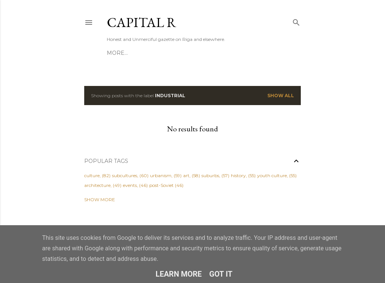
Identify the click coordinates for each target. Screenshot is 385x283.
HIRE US (164, 53)
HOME (116, 53)
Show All (280, 95)
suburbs (210, 175)
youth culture (272, 175)
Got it (221, 273)
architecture (97, 185)
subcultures (124, 175)
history (238, 175)
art (186, 175)
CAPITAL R (141, 22)
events (130, 185)
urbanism (160, 175)
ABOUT (139, 53)
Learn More (179, 273)
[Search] (296, 21)
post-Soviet (161, 185)
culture (92, 175)
